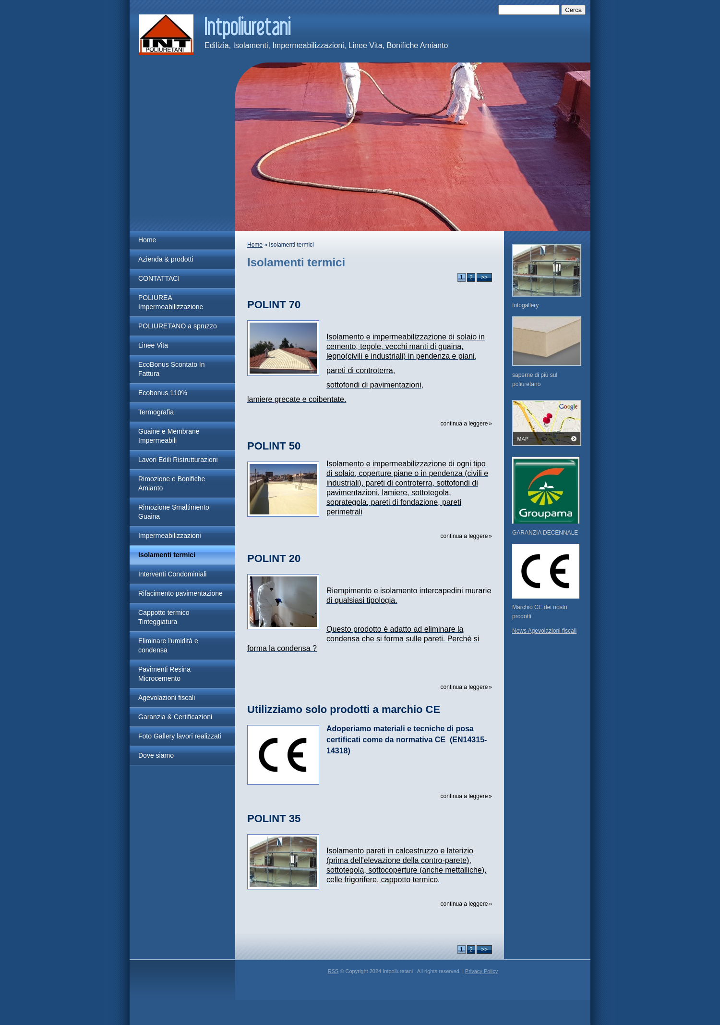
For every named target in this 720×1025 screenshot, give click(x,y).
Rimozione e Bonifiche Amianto (171, 483)
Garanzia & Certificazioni (175, 717)
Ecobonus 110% (162, 393)
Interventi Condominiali (172, 574)
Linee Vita (153, 345)
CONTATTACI (159, 278)
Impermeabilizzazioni (169, 535)
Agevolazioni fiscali (166, 697)
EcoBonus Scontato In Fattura (171, 369)
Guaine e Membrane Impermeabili (169, 435)
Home (147, 240)
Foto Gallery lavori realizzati (179, 736)
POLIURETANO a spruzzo (177, 326)
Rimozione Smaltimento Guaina (173, 511)
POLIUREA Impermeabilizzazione (170, 302)
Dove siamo (156, 755)
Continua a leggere (464, 423)
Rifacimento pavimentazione (180, 593)
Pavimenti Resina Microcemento (164, 673)
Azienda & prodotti (165, 259)
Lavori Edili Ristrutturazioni (178, 459)
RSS (333, 971)
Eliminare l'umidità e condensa (168, 645)
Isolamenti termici (166, 555)
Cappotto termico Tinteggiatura (164, 617)
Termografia (156, 412)
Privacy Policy (481, 971)
